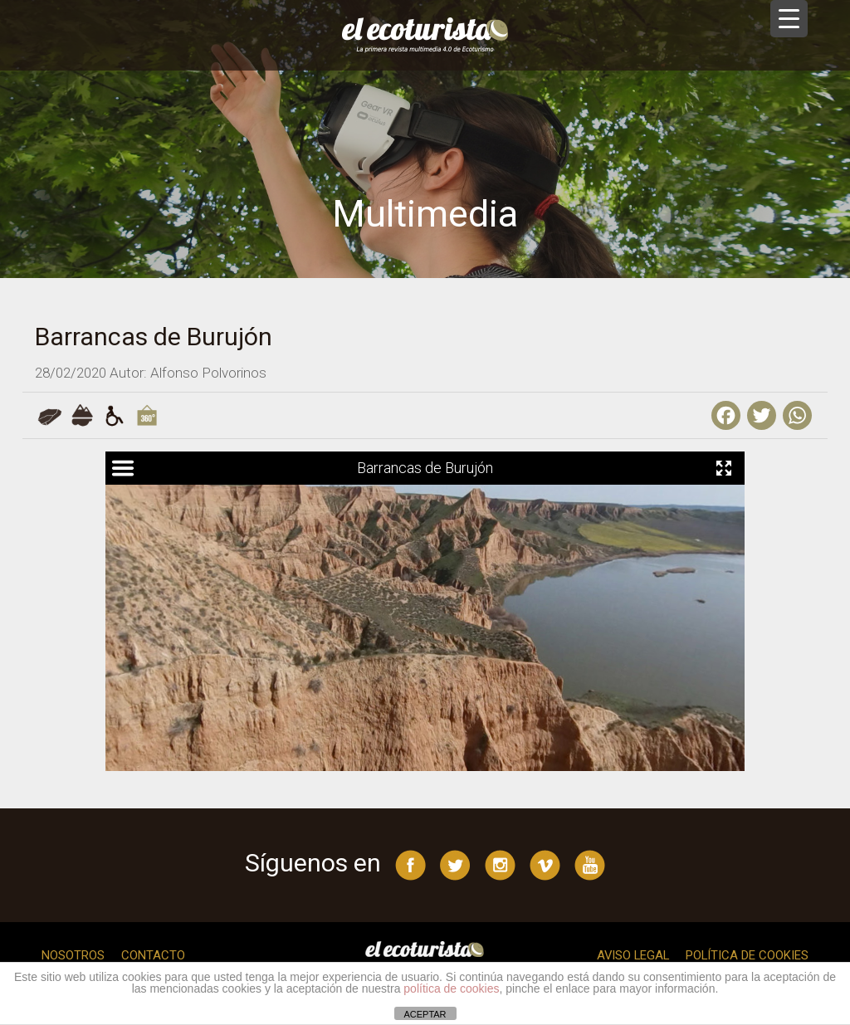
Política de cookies (746, 955)
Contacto (153, 955)
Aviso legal (631, 955)
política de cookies (451, 988)
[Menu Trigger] (789, 18)
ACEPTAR (424, 1014)
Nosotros (73, 955)
